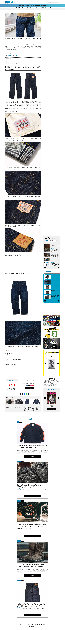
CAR (19, 7)
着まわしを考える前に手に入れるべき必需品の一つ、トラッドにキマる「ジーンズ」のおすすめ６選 (27, 408)
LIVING (26, 7)
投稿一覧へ (30, 388)
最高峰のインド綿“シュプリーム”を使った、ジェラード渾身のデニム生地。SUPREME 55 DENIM (21, 61)
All (46, 240)
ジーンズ (14, 53)
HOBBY (22, 7)
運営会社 (36, 624)
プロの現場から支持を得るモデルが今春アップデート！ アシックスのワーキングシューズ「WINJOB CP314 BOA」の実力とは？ (31, 526)
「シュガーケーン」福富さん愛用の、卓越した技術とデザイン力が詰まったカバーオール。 (55, 255)
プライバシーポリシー (29, 624)
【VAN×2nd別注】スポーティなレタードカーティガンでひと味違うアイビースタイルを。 (32, 446)
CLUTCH (55, 240)
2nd (52, 240)
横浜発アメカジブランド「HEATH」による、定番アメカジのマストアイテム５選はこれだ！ (36, 408)
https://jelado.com (8, 354)
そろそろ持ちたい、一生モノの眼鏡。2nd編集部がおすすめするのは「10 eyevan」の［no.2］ (55, 246)
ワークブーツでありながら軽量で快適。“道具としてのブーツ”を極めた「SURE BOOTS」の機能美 (32, 565)
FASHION (15, 7)
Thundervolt (54, 241)
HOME (6, 9)
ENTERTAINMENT (48, 7)
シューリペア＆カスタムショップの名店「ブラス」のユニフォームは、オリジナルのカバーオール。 (55, 260)
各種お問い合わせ (42, 624)
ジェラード (9, 53)
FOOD (42, 7)
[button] (45, 267)
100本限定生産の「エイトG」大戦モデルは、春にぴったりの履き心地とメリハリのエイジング (32, 605)
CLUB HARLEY (49, 241)
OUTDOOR (38, 7)
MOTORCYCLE (32, 7)
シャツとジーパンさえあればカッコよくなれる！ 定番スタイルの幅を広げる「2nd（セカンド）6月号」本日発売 (55, 264)
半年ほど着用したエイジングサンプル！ (13, 63)
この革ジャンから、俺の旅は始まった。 (18, 407)
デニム (18, 53)
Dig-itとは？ (22, 624)
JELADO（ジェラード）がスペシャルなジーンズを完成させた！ (20, 9)
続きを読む (32, 456)
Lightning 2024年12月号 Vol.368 (15, 359)
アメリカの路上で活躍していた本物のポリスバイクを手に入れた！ (55, 250)
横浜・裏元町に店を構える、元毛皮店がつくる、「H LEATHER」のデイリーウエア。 (32, 486)
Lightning (9, 9)
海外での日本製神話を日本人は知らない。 (10, 407)
